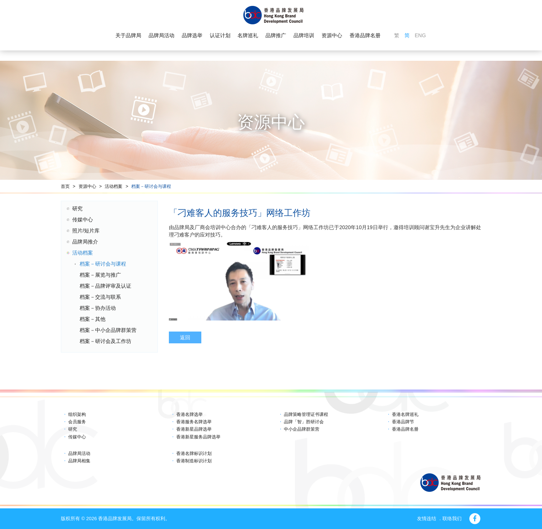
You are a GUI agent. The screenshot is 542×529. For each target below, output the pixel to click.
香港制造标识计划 (194, 460)
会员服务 (77, 421)
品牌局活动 (161, 35)
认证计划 (220, 35)
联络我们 (452, 518)
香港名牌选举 (189, 414)
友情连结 (426, 518)
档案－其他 (92, 319)
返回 (185, 337)
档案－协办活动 (98, 308)
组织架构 (77, 414)
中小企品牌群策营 (301, 429)
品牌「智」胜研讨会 (304, 421)
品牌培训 (303, 35)
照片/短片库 (86, 231)
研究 (77, 208)
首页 (65, 186)
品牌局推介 (85, 242)
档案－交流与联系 (100, 297)
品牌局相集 (79, 460)
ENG (420, 35)
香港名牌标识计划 (194, 453)
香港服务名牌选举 (194, 421)
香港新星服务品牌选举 (198, 436)
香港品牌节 (403, 421)
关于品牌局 (128, 35)
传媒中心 (82, 220)
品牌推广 (275, 35)
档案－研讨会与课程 (151, 186)
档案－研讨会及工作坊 (105, 341)
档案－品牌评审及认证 (105, 286)
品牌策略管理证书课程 (306, 414)
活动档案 (113, 186)
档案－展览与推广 (100, 275)
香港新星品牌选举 (194, 429)
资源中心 (332, 35)
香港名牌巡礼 (405, 414)
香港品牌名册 (365, 35)
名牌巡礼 (247, 35)
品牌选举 (192, 35)
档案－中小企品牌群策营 (108, 330)
